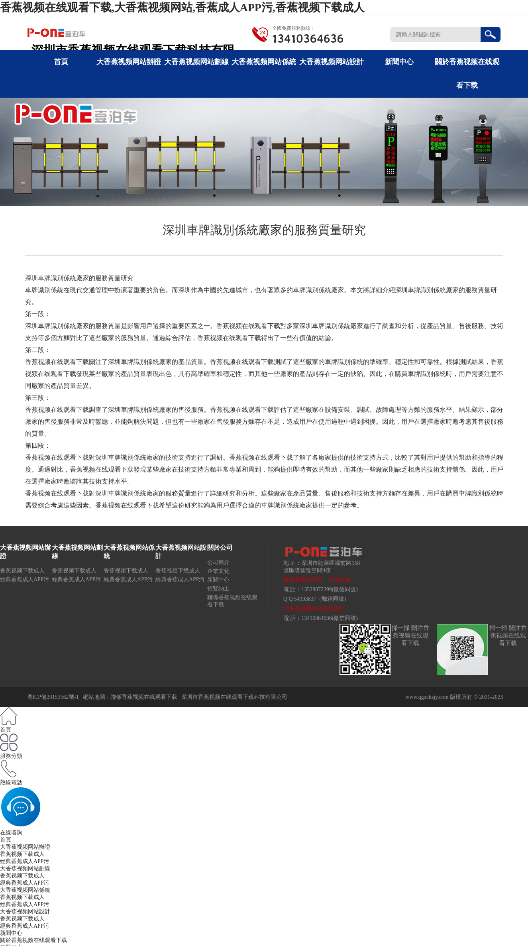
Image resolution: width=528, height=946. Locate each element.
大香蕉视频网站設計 (331, 62)
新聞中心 (399, 62)
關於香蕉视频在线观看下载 (33, 940)
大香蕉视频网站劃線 (196, 62)
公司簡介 (218, 562)
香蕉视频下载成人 (22, 571)
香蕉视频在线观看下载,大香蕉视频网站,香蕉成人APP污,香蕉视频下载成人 (182, 7)
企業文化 (218, 571)
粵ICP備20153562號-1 (53, 697)
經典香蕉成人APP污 (24, 579)
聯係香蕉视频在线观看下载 (143, 697)
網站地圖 (94, 697)
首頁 (61, 62)
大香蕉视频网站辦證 (128, 62)
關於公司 (220, 547)
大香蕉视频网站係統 (264, 62)
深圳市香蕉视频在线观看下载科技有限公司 (234, 697)
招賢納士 (218, 589)
